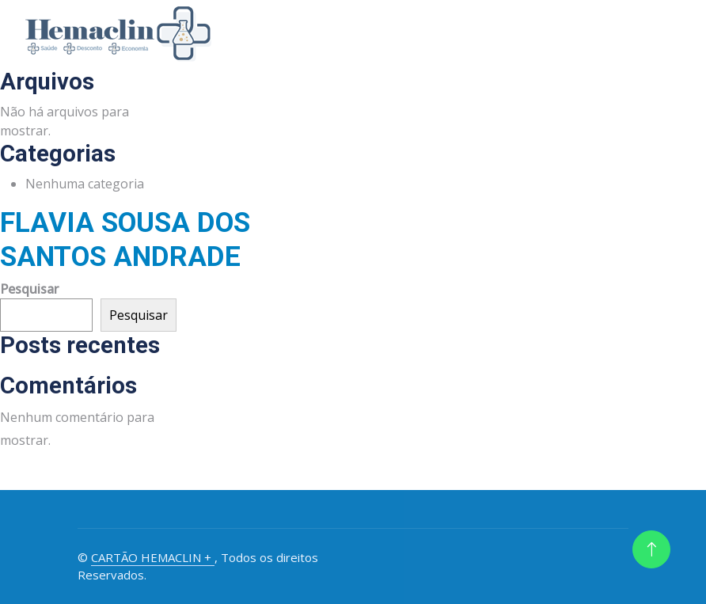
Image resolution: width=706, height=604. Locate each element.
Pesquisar (29, 289)
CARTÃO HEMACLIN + (152, 557)
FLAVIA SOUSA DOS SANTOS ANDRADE (125, 239)
